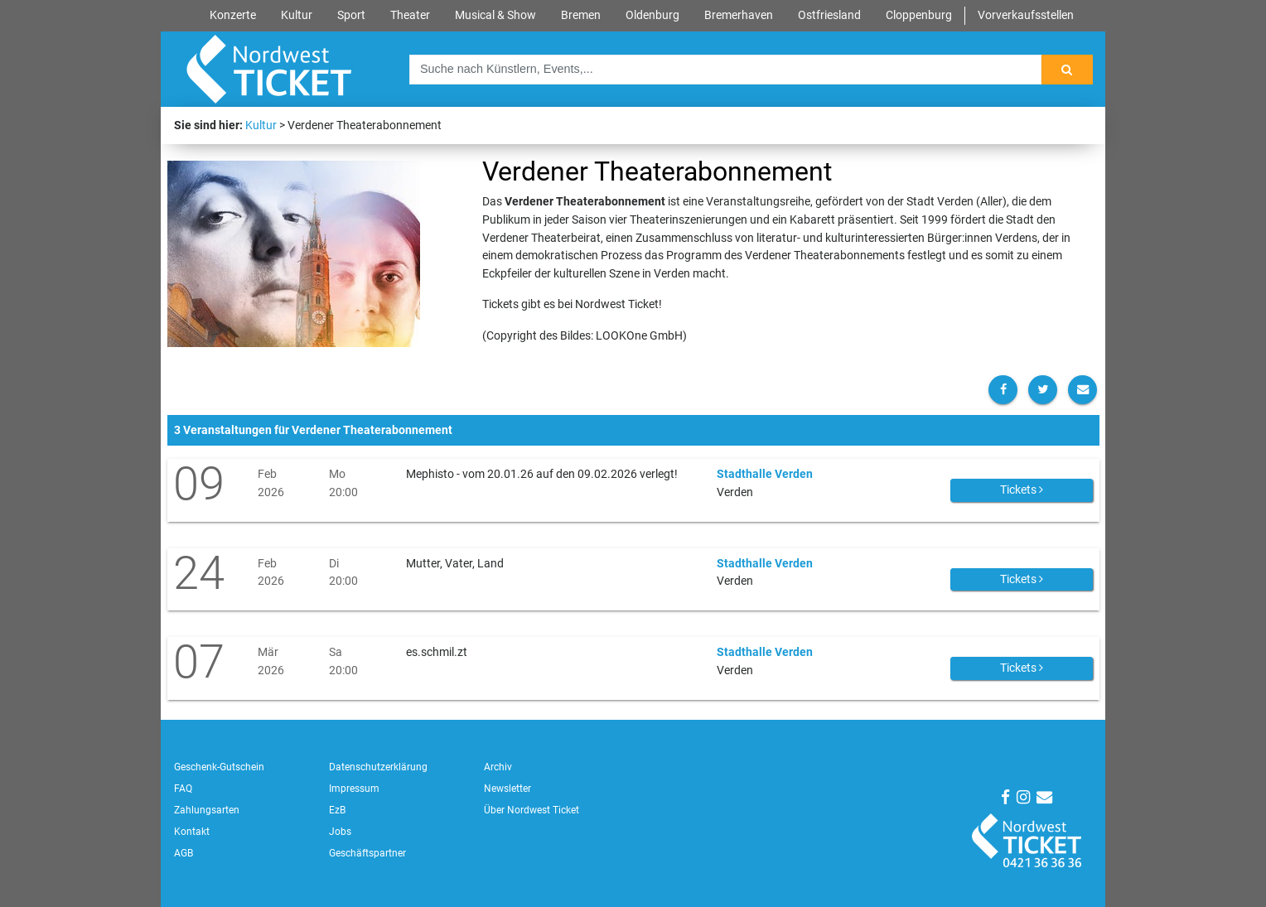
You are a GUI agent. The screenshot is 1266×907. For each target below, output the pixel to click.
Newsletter (507, 788)
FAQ (183, 788)
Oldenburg (652, 15)
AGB (183, 853)
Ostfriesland (829, 15)
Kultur (296, 15)
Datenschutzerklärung (378, 767)
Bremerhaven (738, 15)
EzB (337, 810)
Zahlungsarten (206, 810)
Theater (410, 15)
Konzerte (233, 15)
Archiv (498, 767)
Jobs (340, 831)
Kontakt (192, 831)
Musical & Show (495, 15)
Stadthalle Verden (765, 474)
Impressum (354, 788)
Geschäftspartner (367, 853)
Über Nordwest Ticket (531, 810)
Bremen (581, 15)
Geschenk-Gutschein (219, 767)
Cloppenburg (919, 15)
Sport (351, 15)
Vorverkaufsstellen (1026, 15)
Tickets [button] (1021, 489)
